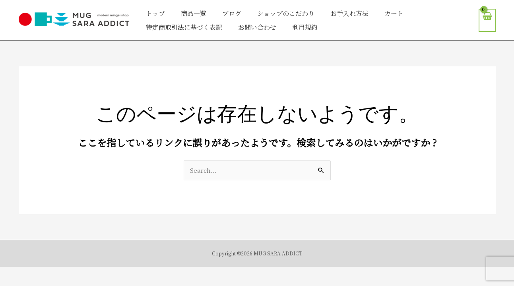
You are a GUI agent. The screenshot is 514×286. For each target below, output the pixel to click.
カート (393, 13)
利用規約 (305, 27)
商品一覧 (193, 13)
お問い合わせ (257, 27)
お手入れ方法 (349, 13)
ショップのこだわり (285, 13)
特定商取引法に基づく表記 (184, 27)
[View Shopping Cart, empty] (487, 20)
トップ (155, 13)
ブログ (231, 13)
